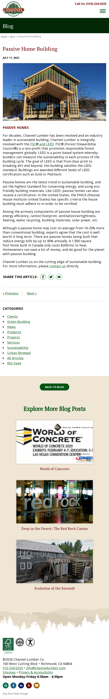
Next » (32, 293)
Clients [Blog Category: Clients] (12, 316)
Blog (12, 36)
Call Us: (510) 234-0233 (90, 4)
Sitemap (9, 672)
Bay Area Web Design (15, 693)
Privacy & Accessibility (36, 672)
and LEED (46, 144)
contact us (57, 266)
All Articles (15, 358)
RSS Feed (14, 363)
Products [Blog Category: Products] (14, 332)
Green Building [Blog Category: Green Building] (18, 321)
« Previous (11, 293)
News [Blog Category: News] (11, 327)
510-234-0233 (13, 668)
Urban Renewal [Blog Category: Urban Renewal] (19, 353)
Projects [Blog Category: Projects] (13, 337)
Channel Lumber (13, 9)
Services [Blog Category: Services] (13, 342)
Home (4, 36)
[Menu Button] (102, 11)
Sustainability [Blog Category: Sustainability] (17, 347)
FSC (33, 144)
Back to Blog (54, 387)
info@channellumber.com (46, 668)
